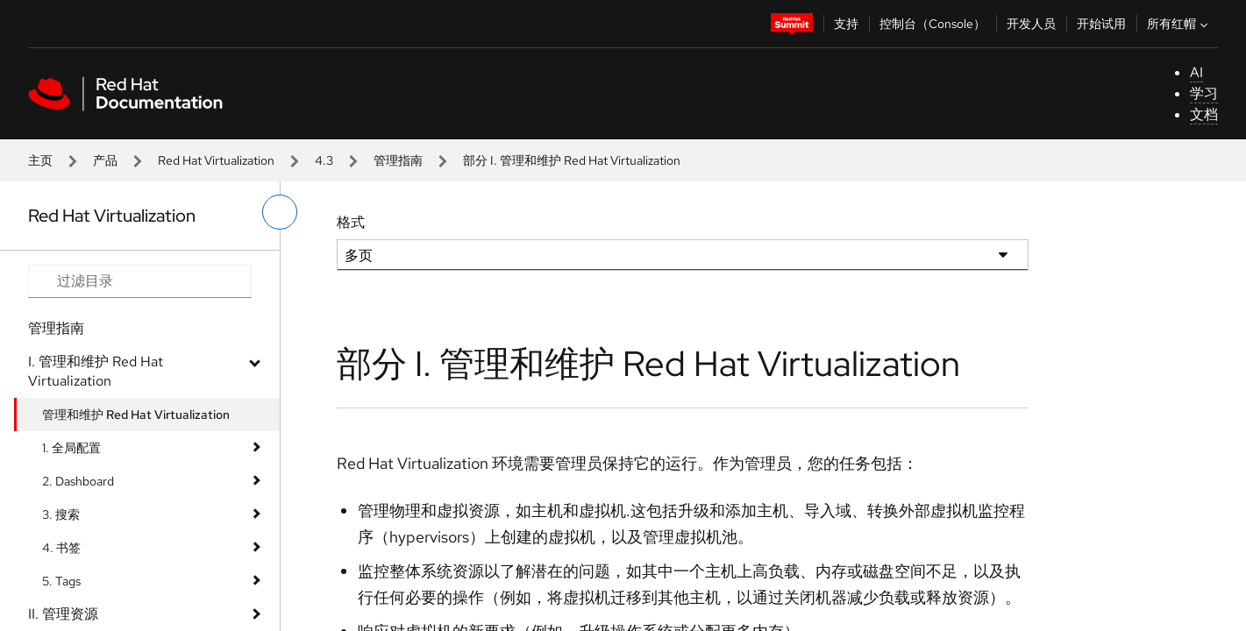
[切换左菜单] (279, 212)
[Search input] (140, 281)
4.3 (324, 160)
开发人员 (1031, 24)
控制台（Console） (932, 24)
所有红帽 (1179, 24)
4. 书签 (61, 548)
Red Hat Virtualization (216, 160)
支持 (846, 24)
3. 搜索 (61, 514)
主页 (40, 160)
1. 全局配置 (71, 448)
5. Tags (61, 581)
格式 (351, 222)
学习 (1204, 93)
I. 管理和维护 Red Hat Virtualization (95, 371)
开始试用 (1101, 24)
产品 (105, 160)
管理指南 (398, 160)
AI (1196, 72)
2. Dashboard (78, 481)
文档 (1204, 114)
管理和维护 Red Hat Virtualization (136, 414)
